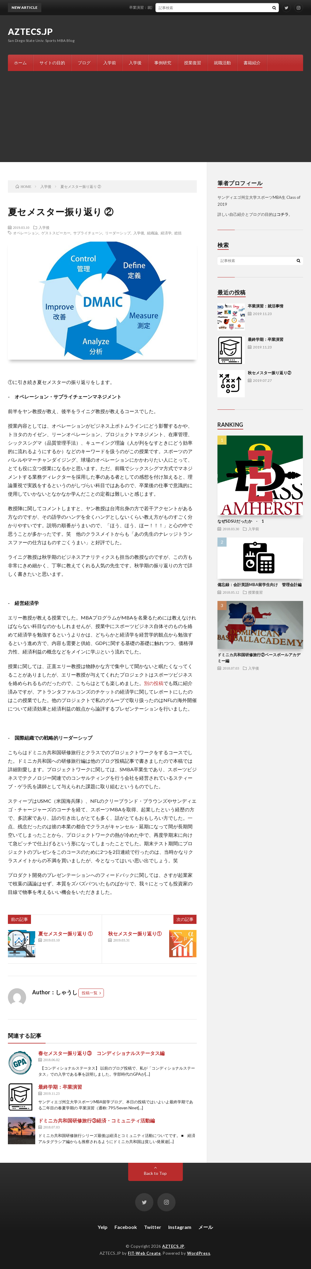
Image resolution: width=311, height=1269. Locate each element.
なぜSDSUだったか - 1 (240, 521)
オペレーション (26, 233)
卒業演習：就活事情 (150, 7)
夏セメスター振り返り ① (65, 933)
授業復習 (192, 62)
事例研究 (162, 62)
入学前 (109, 62)
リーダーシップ (118, 233)
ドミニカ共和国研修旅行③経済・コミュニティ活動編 (96, 1120)
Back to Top (155, 1173)
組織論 (152, 233)
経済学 (166, 233)
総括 (178, 233)
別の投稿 (153, 683)
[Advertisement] (155, 116)
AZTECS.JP (30, 31)
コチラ (283, 214)
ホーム (20, 62)
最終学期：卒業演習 (60, 1087)
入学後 (135, 62)
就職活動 (222, 62)
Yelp (103, 1227)
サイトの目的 (52, 62)
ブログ (84, 62)
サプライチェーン (87, 233)
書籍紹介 (252, 62)
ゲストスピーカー (55, 233)
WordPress (198, 1253)
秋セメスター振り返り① (135, 933)
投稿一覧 (89, 992)
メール (205, 1227)
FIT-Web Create (144, 1253)
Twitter (152, 1227)
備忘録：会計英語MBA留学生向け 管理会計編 (259, 584)
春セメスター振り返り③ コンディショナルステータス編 (101, 1053)
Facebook (125, 1227)
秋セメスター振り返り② (269, 372)
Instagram (179, 1227)
